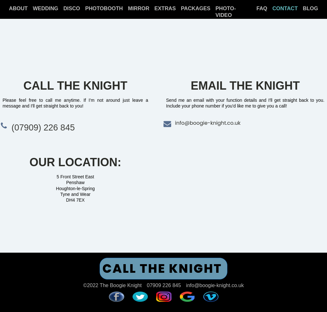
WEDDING (45, 8)
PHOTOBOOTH (104, 8)
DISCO (71, 8)
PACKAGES (195, 8)
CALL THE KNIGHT (162, 268)
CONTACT (285, 8)
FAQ (261, 8)
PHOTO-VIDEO (226, 11)
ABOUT (18, 8)
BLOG (310, 8)
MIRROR (138, 8)
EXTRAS (165, 8)
